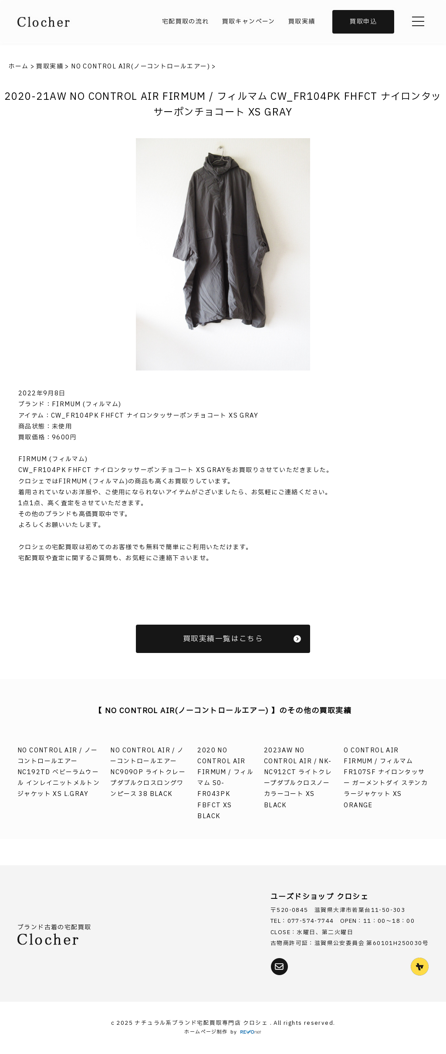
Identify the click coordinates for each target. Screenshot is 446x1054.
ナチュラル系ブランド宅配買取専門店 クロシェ (202, 1023)
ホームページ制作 (205, 1032)
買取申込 (363, 21)
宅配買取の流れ (185, 21)
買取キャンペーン (248, 21)
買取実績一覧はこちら (242, 638)
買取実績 (301, 21)
